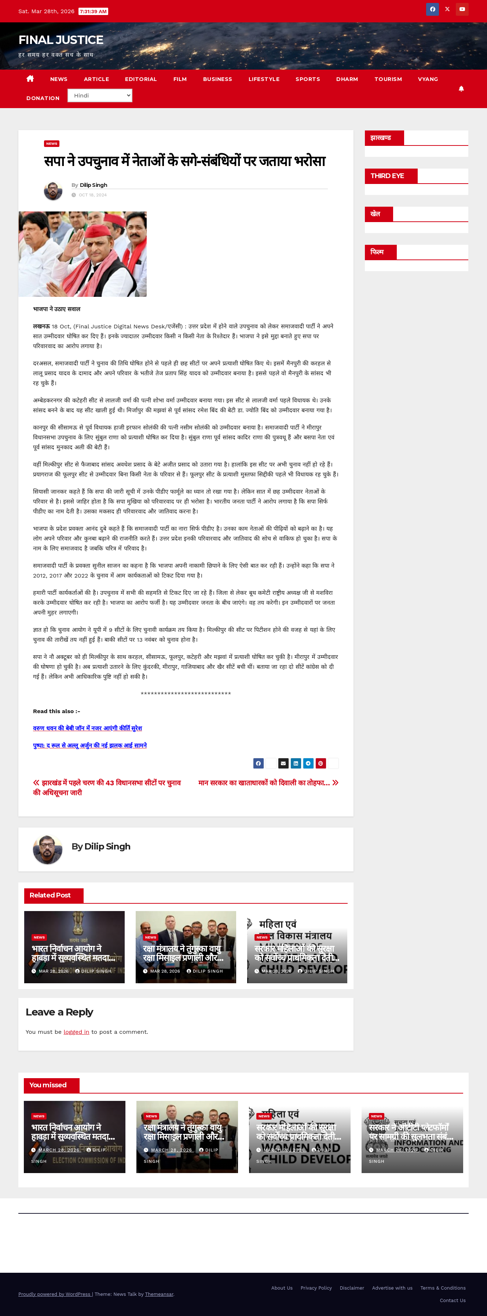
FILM (180, 79)
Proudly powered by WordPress (55, 1294)
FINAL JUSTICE (60, 40)
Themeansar (159, 1294)
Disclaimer (352, 1288)
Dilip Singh (93, 185)
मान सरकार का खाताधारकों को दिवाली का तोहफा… (268, 783)
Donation (42, 98)
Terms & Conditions (443, 1288)
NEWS (59, 79)
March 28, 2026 (60, 1150)
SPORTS (308, 79)
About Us (282, 1288)
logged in (76, 1031)
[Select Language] (99, 95)
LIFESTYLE (264, 79)
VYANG (428, 79)
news (51, 143)
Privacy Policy (316, 1288)
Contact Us (453, 1300)
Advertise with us (392, 1288)
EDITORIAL (141, 79)
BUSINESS (217, 79)
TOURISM (388, 79)
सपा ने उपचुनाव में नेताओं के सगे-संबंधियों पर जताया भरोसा (184, 161)
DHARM (347, 79)
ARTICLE (96, 79)
